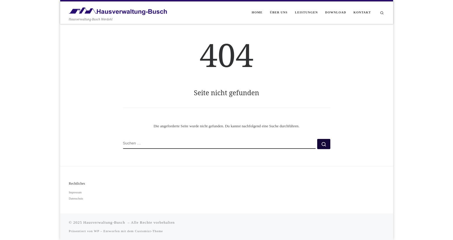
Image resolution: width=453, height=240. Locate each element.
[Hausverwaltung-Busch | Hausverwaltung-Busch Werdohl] (118, 9)
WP (96, 231)
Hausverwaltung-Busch (104, 222)
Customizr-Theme (149, 231)
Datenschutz (76, 198)
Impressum (75, 192)
